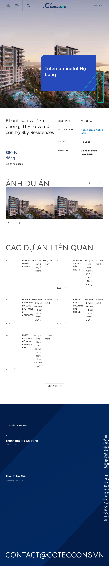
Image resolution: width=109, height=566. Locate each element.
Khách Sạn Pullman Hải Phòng (78, 305)
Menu (15, 5)
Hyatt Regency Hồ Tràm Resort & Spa (27, 341)
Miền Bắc (38, 306)
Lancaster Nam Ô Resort (28, 263)
